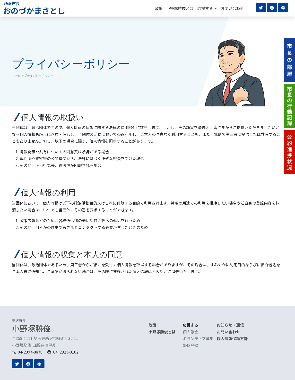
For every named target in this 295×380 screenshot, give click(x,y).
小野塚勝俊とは (179, 8)
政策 (158, 8)
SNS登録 (190, 345)
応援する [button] (205, 8)
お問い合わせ (232, 8)
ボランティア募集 (198, 338)
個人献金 (190, 332)
